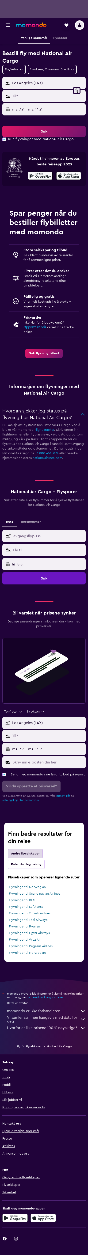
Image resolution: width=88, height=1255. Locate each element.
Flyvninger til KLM (22, 900)
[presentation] (68, 175)
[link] (44, 353)
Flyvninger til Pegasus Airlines (31, 946)
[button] (8, 25)
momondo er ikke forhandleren (46, 1011)
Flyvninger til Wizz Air (25, 939)
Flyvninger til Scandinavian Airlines (34, 893)
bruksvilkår (63, 795)
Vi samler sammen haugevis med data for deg (46, 1019)
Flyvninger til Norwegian (27, 887)
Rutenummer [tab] (31, 521)
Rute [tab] (9, 521)
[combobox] (14, 69)
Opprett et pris (34, 327)
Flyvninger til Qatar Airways (29, 933)
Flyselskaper (33, 1046)
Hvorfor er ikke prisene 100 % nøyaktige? (46, 1028)
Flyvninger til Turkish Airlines (29, 913)
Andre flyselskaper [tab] (25, 853)
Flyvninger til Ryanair (24, 926)
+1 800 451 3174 (46, 453)
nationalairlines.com (47, 458)
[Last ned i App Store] (68, 176)
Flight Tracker (44, 429)
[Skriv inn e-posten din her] (48, 762)
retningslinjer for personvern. (21, 800)
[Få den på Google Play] (40, 176)
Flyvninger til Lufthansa (26, 906)
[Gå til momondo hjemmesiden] (31, 25)
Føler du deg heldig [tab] (26, 864)
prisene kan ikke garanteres (45, 997)
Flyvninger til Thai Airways (28, 920)
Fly (18, 1046)
